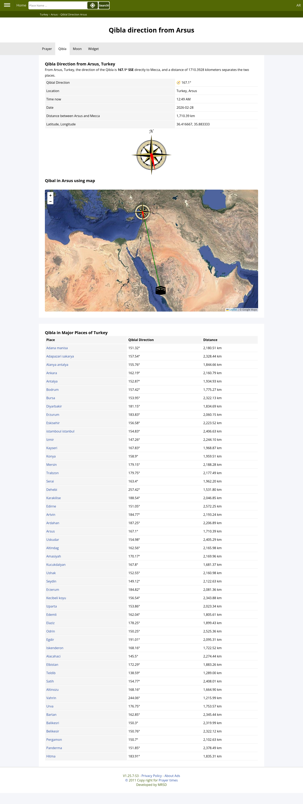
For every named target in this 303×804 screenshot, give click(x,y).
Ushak (51, 573)
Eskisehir (53, 423)
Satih (50, 681)
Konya (51, 456)
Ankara (51, 373)
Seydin (51, 581)
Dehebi (51, 489)
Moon (77, 49)
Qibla (62, 49)
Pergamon (54, 739)
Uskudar (52, 539)
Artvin (50, 514)
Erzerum (52, 589)
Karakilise (53, 498)
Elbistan (52, 664)
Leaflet (231, 309)
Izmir (50, 439)
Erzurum (52, 414)
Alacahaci (53, 656)
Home (21, 5)
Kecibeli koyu (56, 598)
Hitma (50, 756)
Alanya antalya (57, 364)
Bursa (50, 398)
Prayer (47, 49)
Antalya (51, 381)
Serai (50, 481)
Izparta (51, 606)
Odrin (50, 631)
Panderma (54, 748)
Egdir (50, 639)
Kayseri (51, 448)
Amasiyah (53, 556)
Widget (93, 49)
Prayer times (168, 780)
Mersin (51, 464)
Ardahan (52, 523)
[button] (142, 211)
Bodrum (52, 389)
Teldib (50, 673)
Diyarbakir (54, 406)
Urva (49, 706)
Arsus (50, 531)
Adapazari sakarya (60, 356)
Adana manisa (57, 348)
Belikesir (52, 731)
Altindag (52, 548)
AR (299, 5)
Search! (104, 5)
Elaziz (50, 623)
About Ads (172, 776)
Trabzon (52, 473)
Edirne (51, 506)
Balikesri (52, 723)
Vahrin (51, 698)
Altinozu (52, 689)
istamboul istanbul (60, 431)
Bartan (51, 714)
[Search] (57, 5)
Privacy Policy (151, 776)
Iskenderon (54, 648)
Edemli (51, 614)
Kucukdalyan (56, 564)
